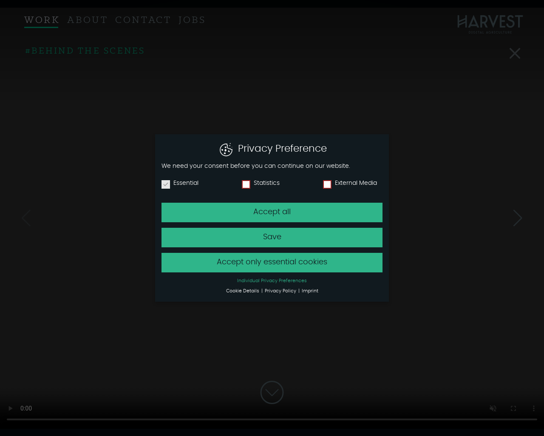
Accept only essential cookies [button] (272, 262)
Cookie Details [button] (243, 291)
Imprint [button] (310, 291)
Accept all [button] (272, 212)
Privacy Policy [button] (281, 291)
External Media (350, 183)
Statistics (261, 183)
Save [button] (272, 237)
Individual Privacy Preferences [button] (272, 281)
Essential (180, 183)
